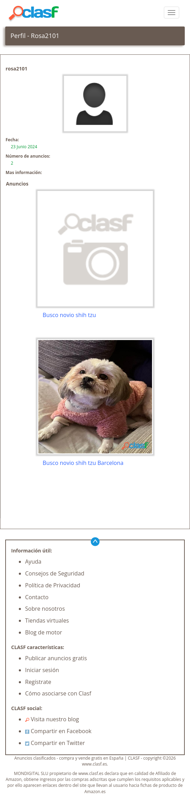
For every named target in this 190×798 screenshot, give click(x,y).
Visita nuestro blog (52, 719)
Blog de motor (43, 632)
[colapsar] (171, 12)
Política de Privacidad (52, 585)
